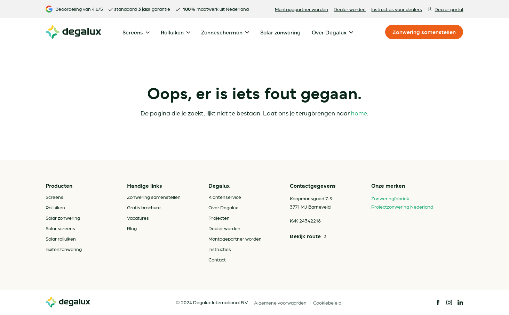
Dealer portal (445, 9)
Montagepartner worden (301, 9)
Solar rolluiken (61, 238)
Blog (132, 228)
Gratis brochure (144, 207)
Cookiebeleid (327, 302)
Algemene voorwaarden (281, 302)
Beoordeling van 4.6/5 (74, 9)
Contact (217, 259)
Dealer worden (350, 9)
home (359, 112)
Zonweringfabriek (390, 198)
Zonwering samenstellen (424, 32)
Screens (54, 196)
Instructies (219, 249)
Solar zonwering (63, 217)
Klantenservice (224, 196)
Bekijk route (308, 236)
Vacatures (138, 217)
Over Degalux (223, 207)
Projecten (219, 217)
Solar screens (60, 228)
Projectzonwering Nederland (402, 206)
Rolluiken (55, 207)
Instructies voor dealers (396, 9)
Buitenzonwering (64, 249)
